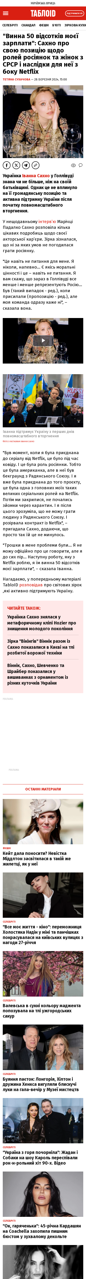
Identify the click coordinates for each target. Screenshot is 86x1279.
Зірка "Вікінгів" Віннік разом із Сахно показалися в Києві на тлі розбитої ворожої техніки (40, 647)
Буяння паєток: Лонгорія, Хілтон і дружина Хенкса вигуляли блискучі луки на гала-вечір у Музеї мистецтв (41, 1084)
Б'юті (56, 25)
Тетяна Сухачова (17, 79)
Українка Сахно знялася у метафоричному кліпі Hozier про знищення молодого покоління (41, 622)
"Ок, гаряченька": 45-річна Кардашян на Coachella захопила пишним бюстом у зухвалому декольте (42, 1231)
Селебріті (10, 25)
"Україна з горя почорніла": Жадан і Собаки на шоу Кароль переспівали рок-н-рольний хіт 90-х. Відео (40, 1158)
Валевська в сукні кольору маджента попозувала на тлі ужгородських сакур (42, 1011)
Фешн (44, 25)
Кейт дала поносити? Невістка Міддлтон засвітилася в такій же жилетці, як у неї (37, 859)
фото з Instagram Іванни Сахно (18, 441)
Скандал (28, 25)
